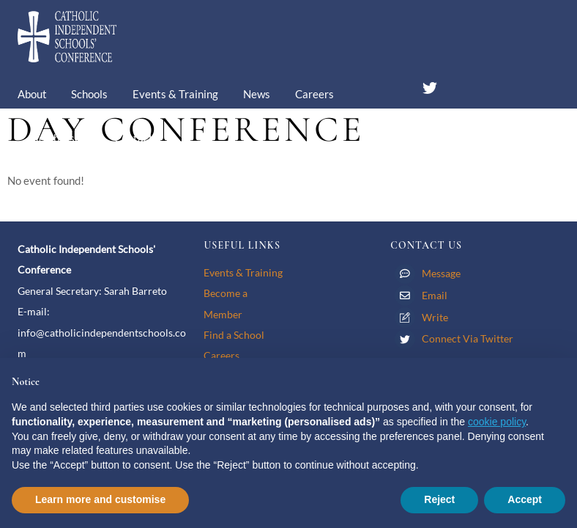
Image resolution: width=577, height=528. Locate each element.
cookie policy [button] (497, 422)
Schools (89, 93)
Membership (59, 137)
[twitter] (429, 85)
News (256, 93)
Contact (133, 137)
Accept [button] (524, 499)
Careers (314, 93)
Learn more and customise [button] (100, 499)
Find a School (234, 335)
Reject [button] (439, 499)
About (32, 93)
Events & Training (175, 93)
